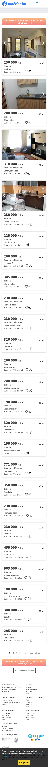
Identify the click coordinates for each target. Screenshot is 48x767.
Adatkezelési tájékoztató (9, 689)
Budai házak (30, 715)
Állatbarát (5, 726)
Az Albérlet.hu (30, 691)
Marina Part (29, 704)
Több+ (27, 693)
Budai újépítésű (30, 717)
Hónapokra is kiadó (7, 730)
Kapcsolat (29, 687)
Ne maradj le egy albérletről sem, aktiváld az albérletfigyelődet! (24, 21)
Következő (29, 653)
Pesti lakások (6, 713)
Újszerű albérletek (7, 728)
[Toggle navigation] (42, 3)
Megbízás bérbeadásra (32, 689)
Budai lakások (30, 713)
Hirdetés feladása (7, 700)
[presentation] (4, 43)
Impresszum (5, 691)
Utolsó (37, 653)
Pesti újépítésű (6, 717)
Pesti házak (5, 715)
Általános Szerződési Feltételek (11, 687)
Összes (28, 700)
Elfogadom (24, 762)
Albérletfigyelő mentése (24, 670)
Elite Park (29, 702)
